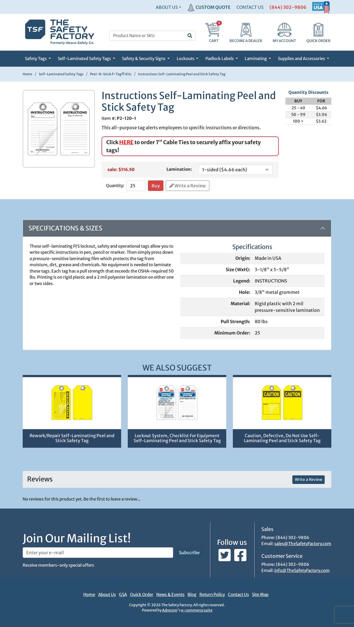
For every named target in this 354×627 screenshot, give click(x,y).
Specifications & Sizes (65, 228)
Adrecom (170, 610)
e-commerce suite (196, 610)
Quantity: (115, 185)
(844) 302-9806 (287, 7)
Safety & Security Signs (144, 58)
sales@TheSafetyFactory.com (302, 543)
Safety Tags (36, 58)
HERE (126, 142)
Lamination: (179, 169)
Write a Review (187, 185)
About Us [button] (167, 7)
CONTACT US (250, 7)
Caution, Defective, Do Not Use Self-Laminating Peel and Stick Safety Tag (282, 438)
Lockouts (186, 58)
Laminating (256, 58)
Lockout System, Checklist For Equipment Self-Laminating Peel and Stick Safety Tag (177, 438)
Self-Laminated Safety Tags (85, 58)
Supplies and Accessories (302, 58)
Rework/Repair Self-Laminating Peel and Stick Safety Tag (72, 438)
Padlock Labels (220, 58)
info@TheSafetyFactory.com (302, 570)
